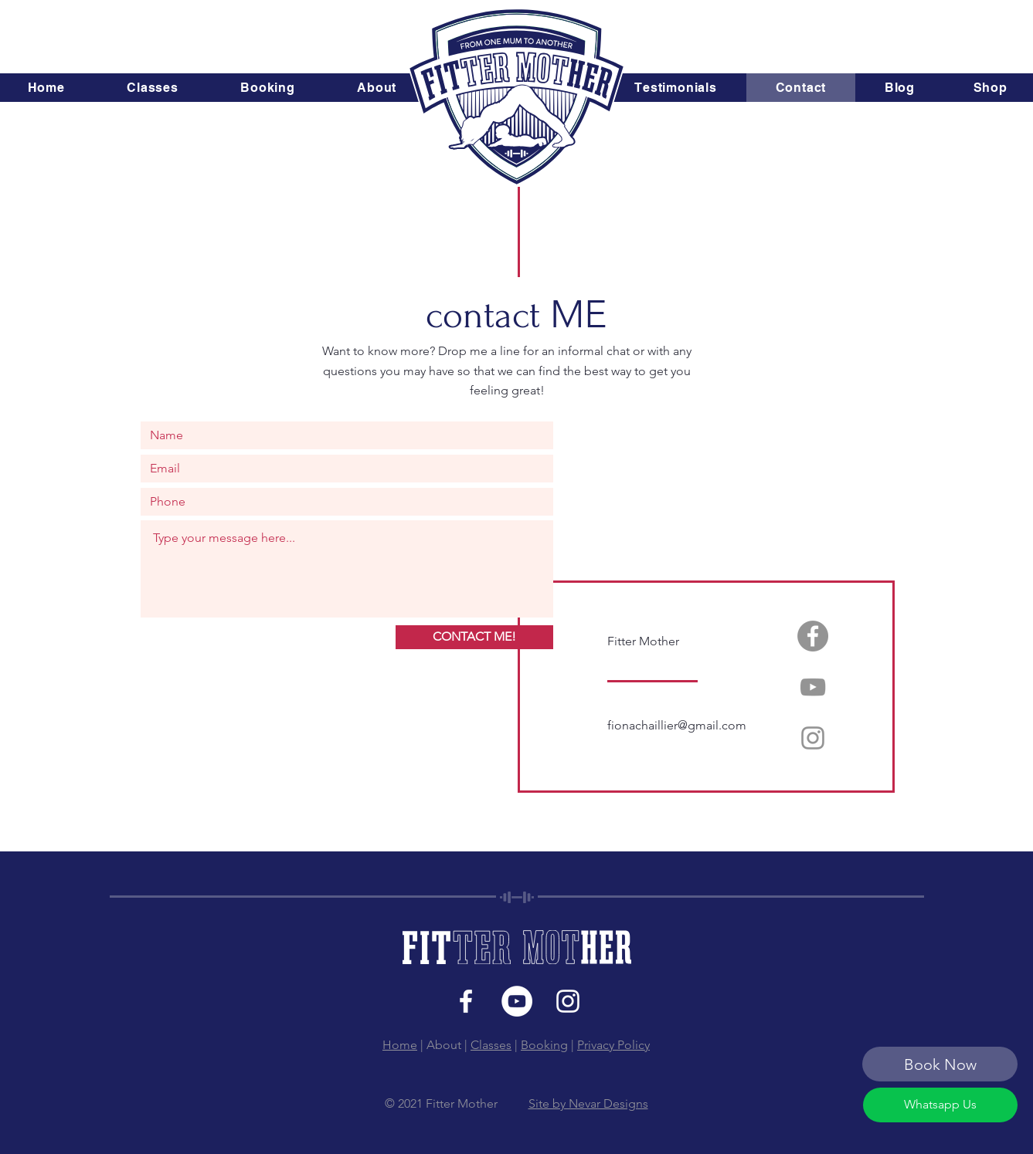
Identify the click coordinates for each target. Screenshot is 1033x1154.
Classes (491, 1044)
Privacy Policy (613, 1044)
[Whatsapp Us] (940, 1105)
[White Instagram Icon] (567, 1001)
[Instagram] (812, 738)
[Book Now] (940, 1064)
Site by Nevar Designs (588, 1103)
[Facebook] (812, 636)
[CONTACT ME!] (474, 637)
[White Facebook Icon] (465, 1001)
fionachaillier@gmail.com (676, 725)
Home (399, 1044)
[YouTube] (812, 687)
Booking (544, 1044)
